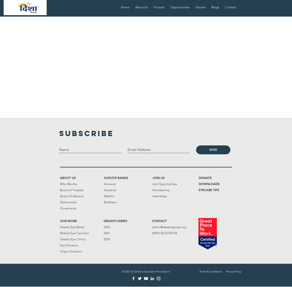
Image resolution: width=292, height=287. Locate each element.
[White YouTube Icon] (146, 278)
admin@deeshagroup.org (169, 227)
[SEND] (213, 149)
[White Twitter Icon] (139, 278)
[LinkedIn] (152, 278)
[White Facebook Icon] (133, 278)
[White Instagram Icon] (158, 278)
